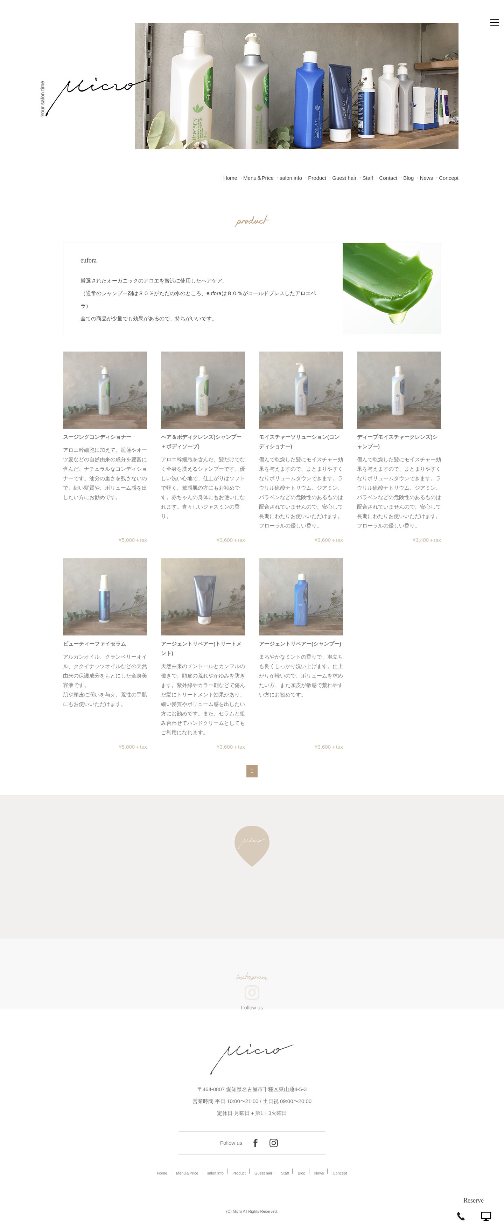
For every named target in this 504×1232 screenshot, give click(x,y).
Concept (448, 178)
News (426, 178)
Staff (368, 178)
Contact (388, 178)
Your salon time (42, 99)
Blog (408, 178)
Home (230, 178)
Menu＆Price (258, 178)
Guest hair (344, 178)
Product (317, 178)
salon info (291, 178)
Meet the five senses (455, 99)
